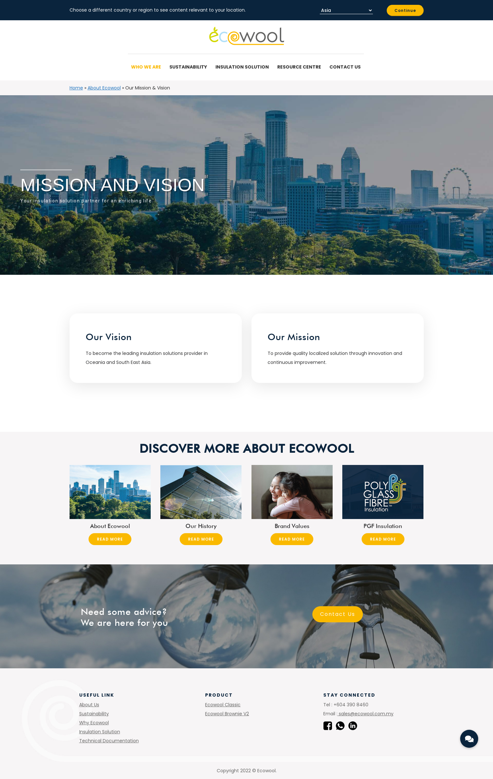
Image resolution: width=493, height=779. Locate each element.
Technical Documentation (109, 740)
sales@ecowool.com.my (365, 713)
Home (76, 88)
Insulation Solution (243, 67)
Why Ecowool (94, 722)
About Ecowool (104, 88)
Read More (110, 539)
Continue (405, 10)
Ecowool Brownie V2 (227, 713)
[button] (469, 739)
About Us (89, 704)
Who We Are (147, 67)
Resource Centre (300, 67)
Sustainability (189, 67)
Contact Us (345, 67)
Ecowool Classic (223, 704)
